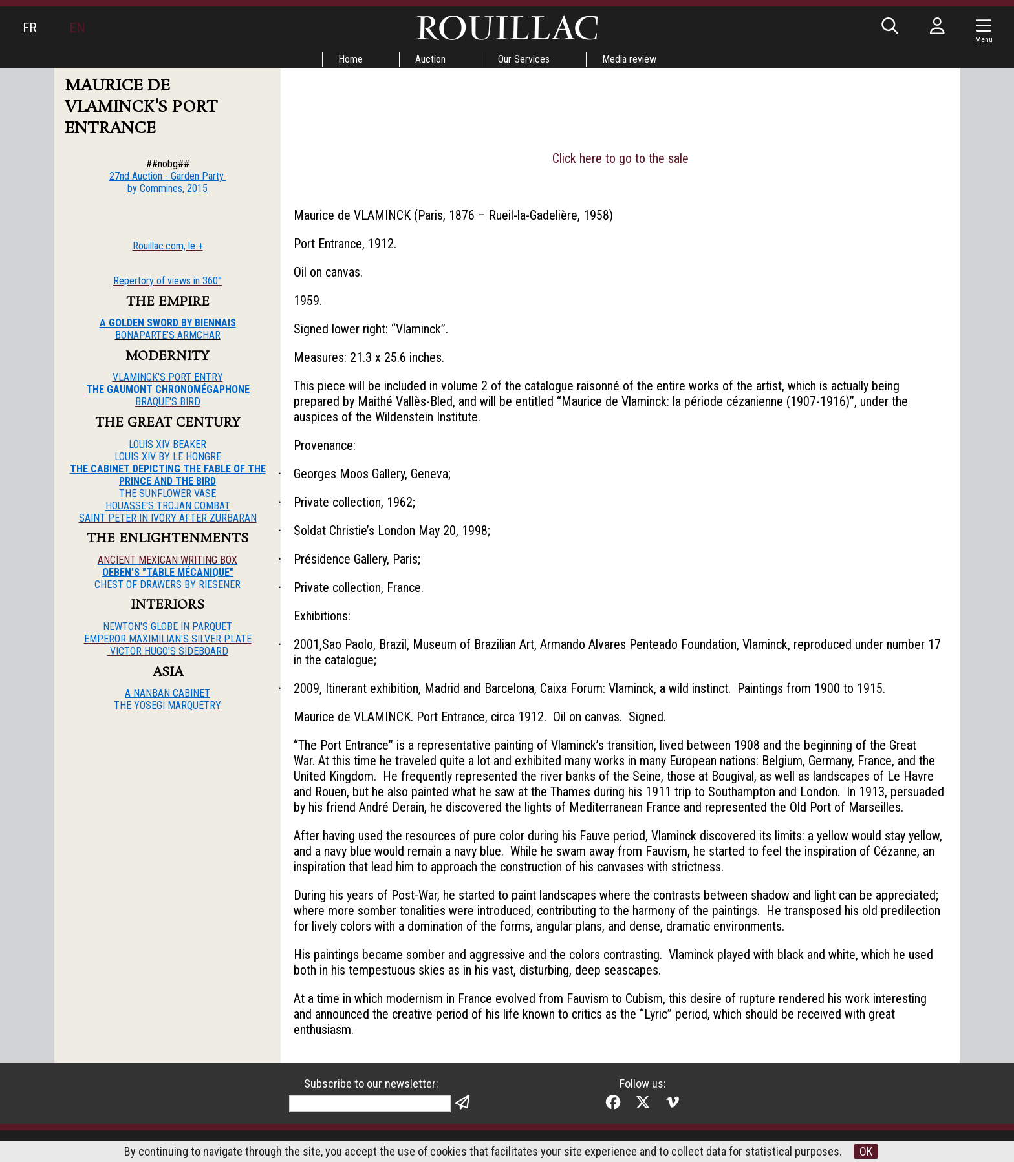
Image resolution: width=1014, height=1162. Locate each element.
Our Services (524, 59)
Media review (629, 59)
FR (30, 28)
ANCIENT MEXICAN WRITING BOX (167, 560)
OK (865, 1151)
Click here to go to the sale (620, 158)
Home (350, 59)
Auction (430, 59)
